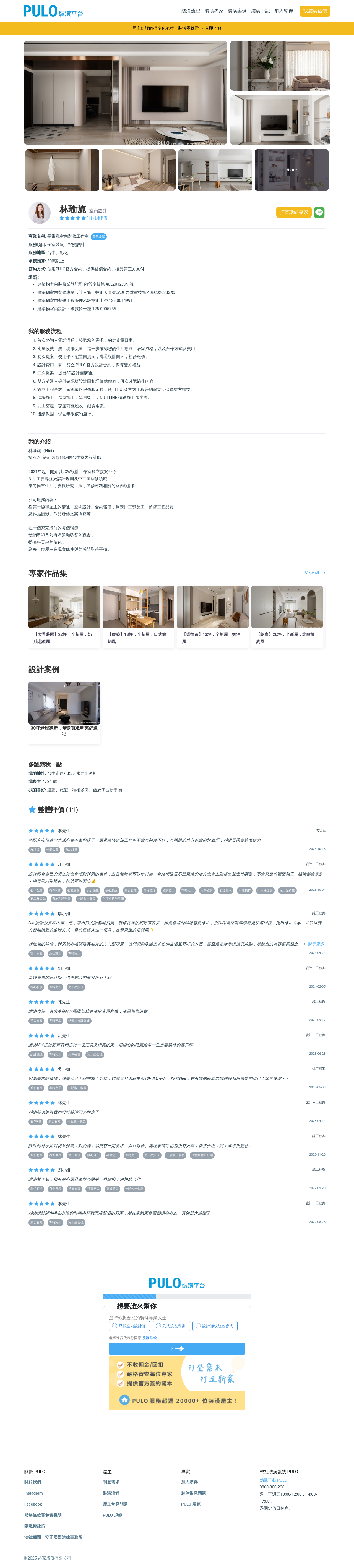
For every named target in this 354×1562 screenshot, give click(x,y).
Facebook (33, 1504)
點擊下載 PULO (273, 1480)
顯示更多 (316, 944)
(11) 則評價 (83, 218)
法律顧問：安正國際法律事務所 (53, 1537)
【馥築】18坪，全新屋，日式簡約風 (137, 638)
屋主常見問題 (115, 1504)
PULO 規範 (112, 1515)
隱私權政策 (34, 1526)
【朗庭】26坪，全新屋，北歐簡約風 (285, 638)
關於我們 (32, 1482)
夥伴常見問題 (193, 1493)
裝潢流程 (190, 11)
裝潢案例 (237, 11)
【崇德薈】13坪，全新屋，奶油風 (211, 638)
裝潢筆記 (260, 11)
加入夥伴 (283, 11)
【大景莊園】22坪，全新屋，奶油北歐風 (62, 638)
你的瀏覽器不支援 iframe (177, 1359)
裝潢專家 (214, 11)
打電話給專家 (293, 212)
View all (315, 573)
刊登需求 (111, 1482)
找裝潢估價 (315, 11)
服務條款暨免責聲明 (43, 1515)
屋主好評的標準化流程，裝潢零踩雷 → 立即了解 (177, 28)
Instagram (33, 1493)
